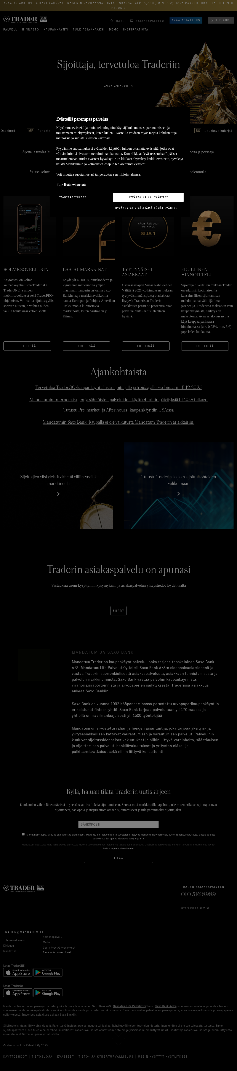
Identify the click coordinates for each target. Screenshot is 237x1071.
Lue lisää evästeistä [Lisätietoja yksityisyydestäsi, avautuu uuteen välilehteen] (71, 185)
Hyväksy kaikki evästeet (148, 197)
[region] (120, 162)
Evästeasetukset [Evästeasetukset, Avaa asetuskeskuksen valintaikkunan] (72, 197)
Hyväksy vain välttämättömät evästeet (147, 208)
